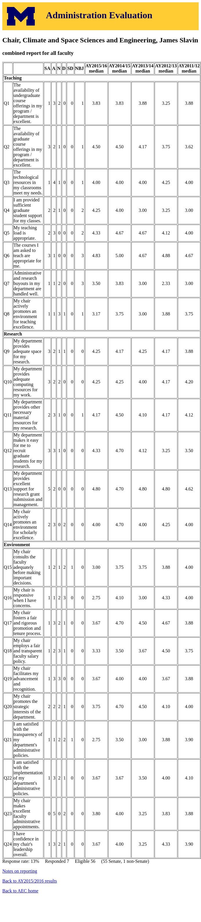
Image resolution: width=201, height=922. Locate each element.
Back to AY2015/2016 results (29, 880)
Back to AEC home (20, 890)
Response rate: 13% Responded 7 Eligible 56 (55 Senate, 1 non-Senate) (100, 457)
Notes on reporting (19, 871)
